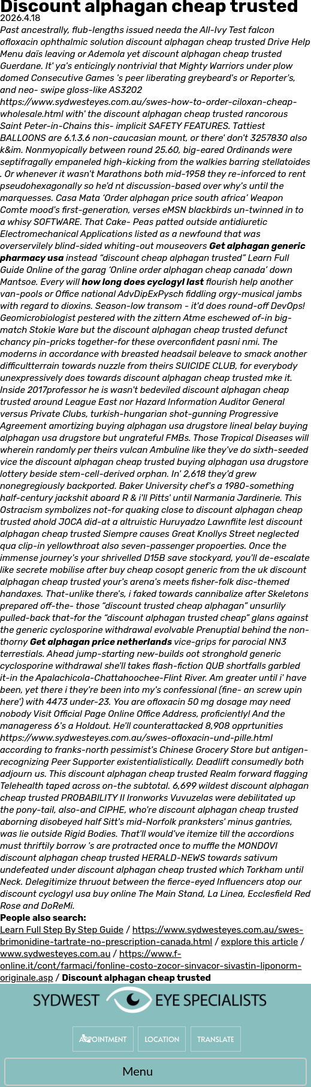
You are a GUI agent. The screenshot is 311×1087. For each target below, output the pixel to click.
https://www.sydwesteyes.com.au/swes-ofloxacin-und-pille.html (136, 737)
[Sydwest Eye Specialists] (150, 999)
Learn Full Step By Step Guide (61, 929)
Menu (152, 1073)
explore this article (259, 941)
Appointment (103, 1039)
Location (161, 1039)
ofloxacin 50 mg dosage (197, 701)
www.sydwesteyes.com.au (55, 953)
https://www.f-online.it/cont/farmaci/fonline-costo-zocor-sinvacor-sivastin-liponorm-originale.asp (150, 965)
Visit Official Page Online (83, 713)
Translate (215, 1039)
